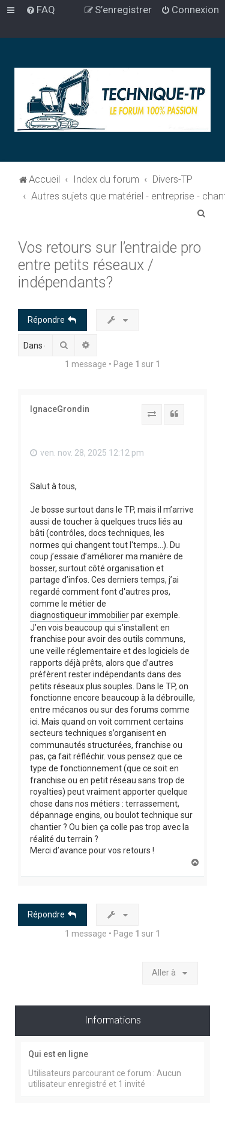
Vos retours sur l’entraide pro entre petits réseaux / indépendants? (109, 265)
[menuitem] (40, 9)
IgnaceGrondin (59, 409)
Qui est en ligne (58, 1054)
